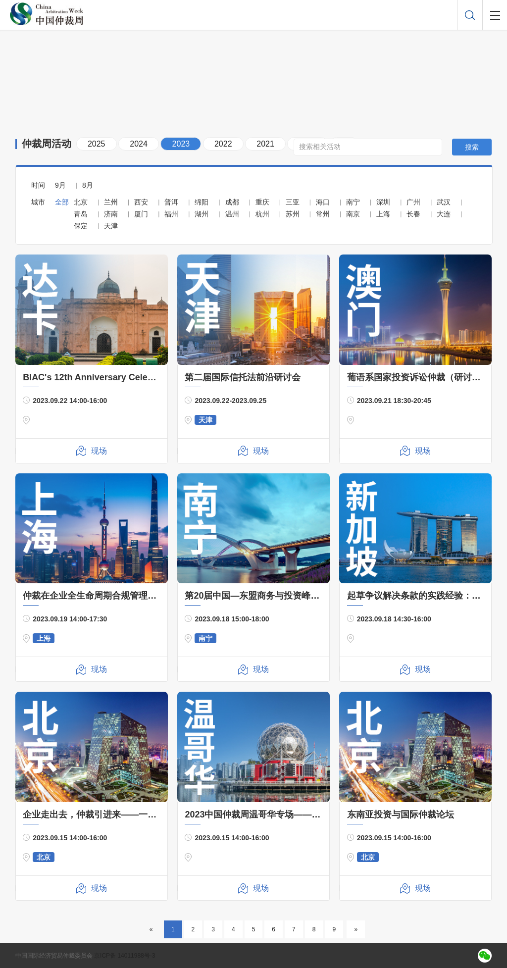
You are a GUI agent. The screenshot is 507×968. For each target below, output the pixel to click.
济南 (111, 214)
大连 (444, 214)
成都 (232, 202)
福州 (171, 214)
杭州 (262, 214)
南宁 (353, 202)
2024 (139, 144)
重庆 (262, 202)
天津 (111, 226)
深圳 (383, 202)
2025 (96, 144)
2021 (265, 144)
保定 (81, 226)
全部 (62, 202)
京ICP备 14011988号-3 (124, 955)
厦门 (141, 214)
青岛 (81, 214)
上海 (383, 214)
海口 (323, 202)
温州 (232, 214)
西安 (141, 202)
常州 (323, 214)
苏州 (293, 214)
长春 (413, 214)
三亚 (293, 202)
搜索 (472, 147)
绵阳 (201, 202)
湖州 (201, 214)
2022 (223, 144)
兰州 (111, 202)
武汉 (444, 202)
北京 (81, 202)
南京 (353, 214)
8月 (87, 185)
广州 (413, 202)
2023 (181, 144)
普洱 (171, 202)
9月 (60, 185)
